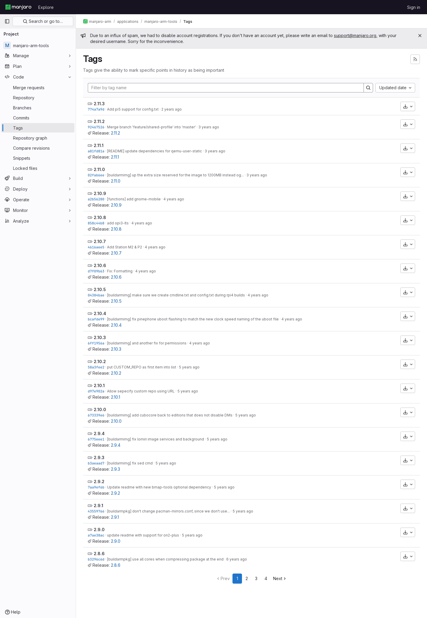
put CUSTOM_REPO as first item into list (141, 367)
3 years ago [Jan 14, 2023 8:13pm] (208, 127)
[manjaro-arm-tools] (37, 45)
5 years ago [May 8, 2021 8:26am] (187, 391)
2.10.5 (100, 289)
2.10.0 (100, 409)
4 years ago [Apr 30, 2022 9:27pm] (141, 223)
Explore (46, 7)
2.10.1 (99, 385)
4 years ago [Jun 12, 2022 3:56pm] (173, 199)
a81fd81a (96, 151)
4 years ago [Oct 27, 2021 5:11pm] (258, 295)
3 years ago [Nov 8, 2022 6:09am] (215, 151)
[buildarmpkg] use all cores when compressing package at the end (165, 559)
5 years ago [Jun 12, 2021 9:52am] (189, 367)
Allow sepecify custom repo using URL (141, 391)
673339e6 (96, 415)
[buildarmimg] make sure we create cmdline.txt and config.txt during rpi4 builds (176, 295)
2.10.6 (100, 265)
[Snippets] (37, 158)
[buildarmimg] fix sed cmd (130, 463)
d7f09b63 (96, 271)
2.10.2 (100, 361)
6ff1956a (96, 343)
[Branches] (37, 107)
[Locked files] (37, 168)
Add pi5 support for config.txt (133, 109)
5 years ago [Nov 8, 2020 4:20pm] (165, 463)
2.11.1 (98, 145)
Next (280, 578)
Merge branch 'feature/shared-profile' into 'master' (151, 127)
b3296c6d (96, 559)
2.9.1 (98, 505)
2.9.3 (99, 457)
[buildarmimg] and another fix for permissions (147, 343)
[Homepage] (18, 7)
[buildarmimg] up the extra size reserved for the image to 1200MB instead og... (175, 175)
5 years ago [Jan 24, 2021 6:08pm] (217, 439)
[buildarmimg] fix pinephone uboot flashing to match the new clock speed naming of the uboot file (193, 319)
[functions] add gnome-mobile (134, 199)
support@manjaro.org (355, 35)
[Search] (368, 87)
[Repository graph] (37, 138)
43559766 (96, 511)
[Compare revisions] (37, 148)
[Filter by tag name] (226, 87)
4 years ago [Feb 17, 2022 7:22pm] (155, 247)
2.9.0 (99, 529)
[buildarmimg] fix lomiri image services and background (155, 439)
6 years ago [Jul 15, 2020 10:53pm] (236, 559)
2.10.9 (100, 193)
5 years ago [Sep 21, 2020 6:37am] (242, 511)
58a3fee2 (96, 367)
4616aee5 (96, 247)
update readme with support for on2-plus (143, 535)
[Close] (419, 35)
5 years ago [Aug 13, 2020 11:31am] (192, 535)
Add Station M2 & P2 (124, 247)
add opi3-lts (118, 223)
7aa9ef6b (96, 487)
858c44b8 (96, 223)
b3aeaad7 (96, 463)
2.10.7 (100, 241)
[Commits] (37, 117)
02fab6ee (96, 175)
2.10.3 (100, 337)
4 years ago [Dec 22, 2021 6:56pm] (145, 271)
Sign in (413, 7)
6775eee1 (96, 439)
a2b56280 (96, 199)
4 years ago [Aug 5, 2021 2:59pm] (199, 343)
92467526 (96, 127)
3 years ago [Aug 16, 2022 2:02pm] (256, 175)
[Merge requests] (37, 87)
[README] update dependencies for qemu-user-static (154, 151)
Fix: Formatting (120, 271)
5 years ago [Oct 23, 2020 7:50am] (224, 487)
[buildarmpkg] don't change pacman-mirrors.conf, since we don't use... (168, 511)
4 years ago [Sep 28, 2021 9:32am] (291, 319)
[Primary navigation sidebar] (7, 21)
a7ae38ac (96, 535)
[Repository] (37, 97)
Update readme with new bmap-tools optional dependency (159, 487)
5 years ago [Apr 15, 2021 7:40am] (245, 415)
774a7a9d (96, 109)
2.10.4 (100, 313)
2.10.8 (100, 217)
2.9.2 (99, 481)
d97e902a (96, 391)
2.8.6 (99, 553)
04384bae (96, 295)
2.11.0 (99, 169)
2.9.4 (99, 433)
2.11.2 (99, 121)
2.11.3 (99, 103)
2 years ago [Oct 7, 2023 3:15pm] (171, 109)
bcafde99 (96, 319)
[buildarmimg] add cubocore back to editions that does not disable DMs (169, 415)
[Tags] (37, 127)
